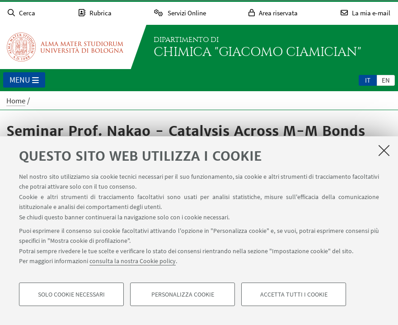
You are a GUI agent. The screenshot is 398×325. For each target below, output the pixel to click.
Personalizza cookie (182, 294)
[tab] (368, 80)
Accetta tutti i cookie (294, 294)
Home (15, 101)
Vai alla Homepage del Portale (65, 47)
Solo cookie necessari (71, 294)
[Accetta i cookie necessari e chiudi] (384, 150)
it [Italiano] (367, 80)
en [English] (386, 80)
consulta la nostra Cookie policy (132, 261)
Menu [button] (24, 80)
